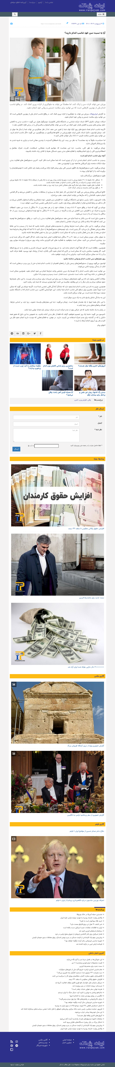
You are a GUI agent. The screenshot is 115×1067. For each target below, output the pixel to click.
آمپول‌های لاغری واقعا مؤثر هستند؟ (89, 1015)
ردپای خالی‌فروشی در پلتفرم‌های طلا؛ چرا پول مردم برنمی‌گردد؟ (80, 999)
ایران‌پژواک (92, 6)
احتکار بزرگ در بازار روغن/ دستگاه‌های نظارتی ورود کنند (82, 1022)
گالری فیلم (99, 824)
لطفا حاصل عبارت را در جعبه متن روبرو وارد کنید (86, 445)
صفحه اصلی (67, 1039)
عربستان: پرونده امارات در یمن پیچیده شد (87, 986)
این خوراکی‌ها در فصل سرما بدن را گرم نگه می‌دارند (84, 959)
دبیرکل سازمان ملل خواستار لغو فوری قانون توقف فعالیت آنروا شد (78, 982)
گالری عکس (99, 676)
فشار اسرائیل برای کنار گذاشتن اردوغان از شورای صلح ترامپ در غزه (78, 934)
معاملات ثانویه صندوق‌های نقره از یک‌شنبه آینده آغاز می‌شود (81, 1019)
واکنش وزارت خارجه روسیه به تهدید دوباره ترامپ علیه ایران (81, 917)
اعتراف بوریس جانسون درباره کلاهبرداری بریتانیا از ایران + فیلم (80, 900)
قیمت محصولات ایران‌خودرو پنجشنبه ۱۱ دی (87, 963)
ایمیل (100, 423)
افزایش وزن (83, 400)
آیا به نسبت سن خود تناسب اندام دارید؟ (85, 33)
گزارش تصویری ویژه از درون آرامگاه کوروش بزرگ (85, 745)
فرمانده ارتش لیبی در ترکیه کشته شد (89, 944)
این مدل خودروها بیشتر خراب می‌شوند (88, 1012)
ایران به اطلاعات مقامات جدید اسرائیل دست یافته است (82, 927)
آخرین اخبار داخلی (96, 953)
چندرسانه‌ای (42, 1042)
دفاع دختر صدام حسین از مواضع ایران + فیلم (87, 831)
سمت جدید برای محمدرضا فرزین (91, 597)
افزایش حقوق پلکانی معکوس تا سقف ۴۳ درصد (86, 528)
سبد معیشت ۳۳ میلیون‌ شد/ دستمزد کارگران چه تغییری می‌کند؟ (79, 972)
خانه (101, 14)
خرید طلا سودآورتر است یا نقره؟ (91, 921)
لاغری (76, 400)
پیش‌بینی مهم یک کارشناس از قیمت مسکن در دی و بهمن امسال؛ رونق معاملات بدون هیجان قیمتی (67, 937)
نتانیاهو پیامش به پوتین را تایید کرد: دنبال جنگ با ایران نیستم (80, 992)
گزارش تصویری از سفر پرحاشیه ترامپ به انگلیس (85, 815)
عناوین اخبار (67, 1042)
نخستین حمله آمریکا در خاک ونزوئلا (89, 914)
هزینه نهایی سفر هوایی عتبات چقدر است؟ (87, 989)
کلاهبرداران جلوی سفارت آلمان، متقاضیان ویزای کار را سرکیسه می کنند (77, 976)
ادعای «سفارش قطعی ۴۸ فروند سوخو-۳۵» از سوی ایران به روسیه (78, 1005)
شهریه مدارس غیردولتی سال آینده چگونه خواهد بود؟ (83, 940)
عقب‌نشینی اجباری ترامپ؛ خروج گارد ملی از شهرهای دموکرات (80, 969)
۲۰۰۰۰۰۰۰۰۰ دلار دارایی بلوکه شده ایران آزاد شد (86, 667)
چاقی (89, 400)
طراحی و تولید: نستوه (17, 1064)
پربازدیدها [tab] (100, 909)
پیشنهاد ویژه (99, 458)
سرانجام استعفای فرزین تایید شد (90, 931)
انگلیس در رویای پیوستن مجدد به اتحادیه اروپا (86, 996)
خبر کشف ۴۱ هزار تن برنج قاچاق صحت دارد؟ (86, 924)
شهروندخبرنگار (41, 1045)
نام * (100, 416)
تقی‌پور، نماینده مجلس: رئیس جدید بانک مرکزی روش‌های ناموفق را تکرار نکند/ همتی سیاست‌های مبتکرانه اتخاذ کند (61, 1009)
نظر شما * (98, 429)
